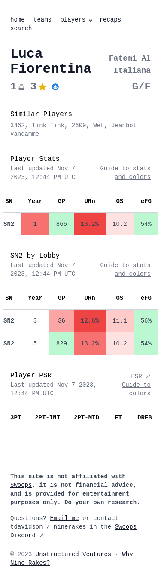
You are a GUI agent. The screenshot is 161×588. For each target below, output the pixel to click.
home (17, 19)
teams (42, 19)
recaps (110, 19)
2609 (79, 125)
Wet (98, 125)
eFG (146, 201)
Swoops (21, 485)
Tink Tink (48, 125)
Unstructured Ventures (73, 554)
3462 (17, 125)
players (77, 19)
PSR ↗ (141, 376)
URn (89, 201)
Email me (64, 518)
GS (119, 201)
